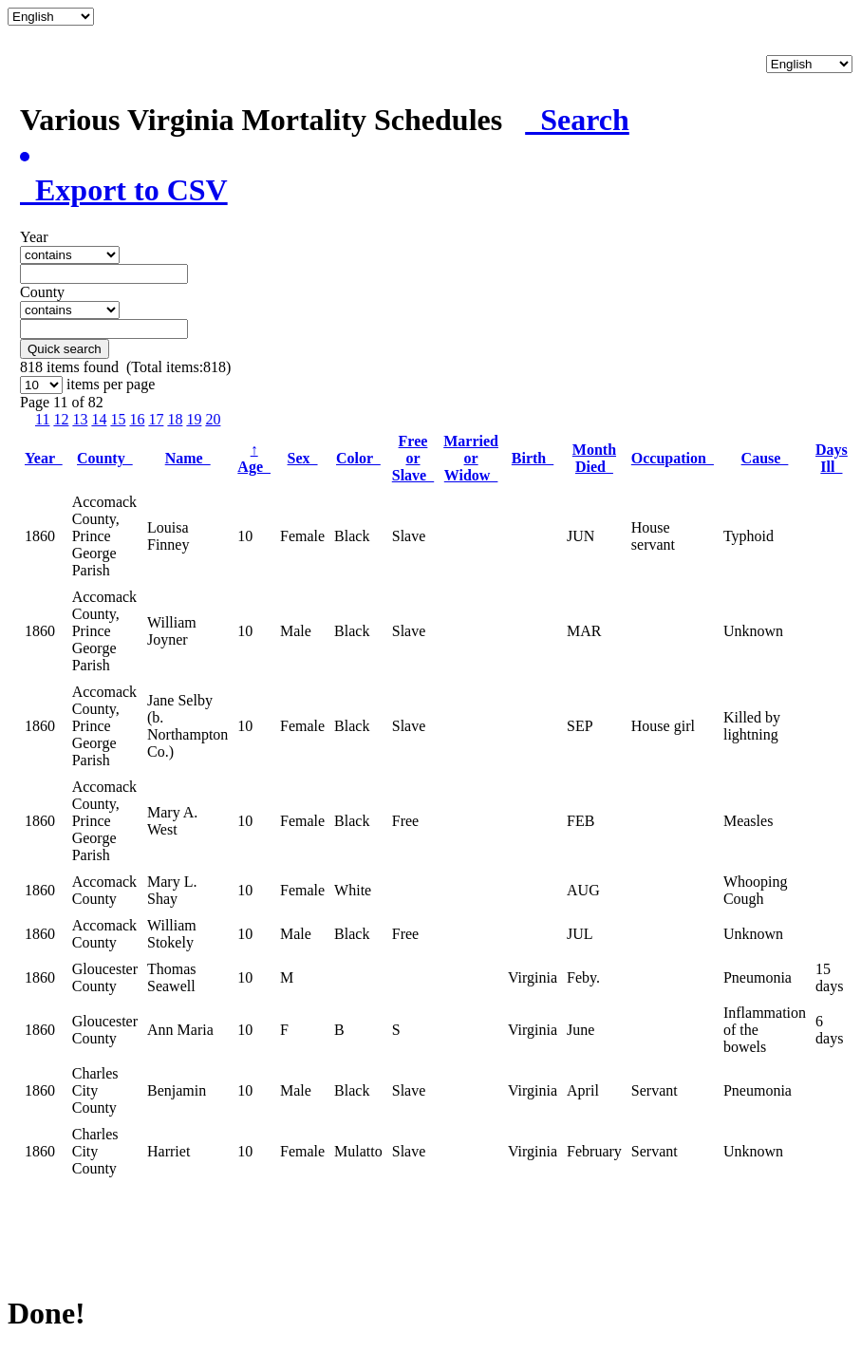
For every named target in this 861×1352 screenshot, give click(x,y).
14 (98, 419)
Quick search (65, 349)
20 (212, 419)
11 (42, 419)
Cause (765, 458)
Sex (303, 458)
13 (79, 419)
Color (358, 458)
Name (188, 458)
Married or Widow (470, 458)
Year (44, 458)
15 (117, 419)
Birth (532, 458)
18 (174, 419)
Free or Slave (413, 458)
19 (193, 419)
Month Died (594, 458)
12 (60, 419)
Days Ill (831, 458)
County (105, 458)
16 (136, 419)
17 (155, 419)
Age (254, 458)
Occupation (672, 458)
